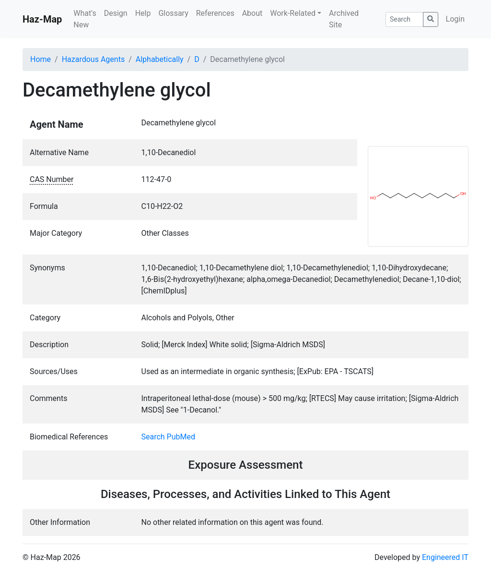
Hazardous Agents (93, 59)
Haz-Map (42, 19)
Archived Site (344, 19)
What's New (84, 19)
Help (143, 13)
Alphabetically (160, 59)
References (215, 13)
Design (116, 13)
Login (455, 19)
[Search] (404, 19)
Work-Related (293, 13)
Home (40, 59)
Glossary (173, 13)
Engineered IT (445, 557)
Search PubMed (168, 436)
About (252, 13)
